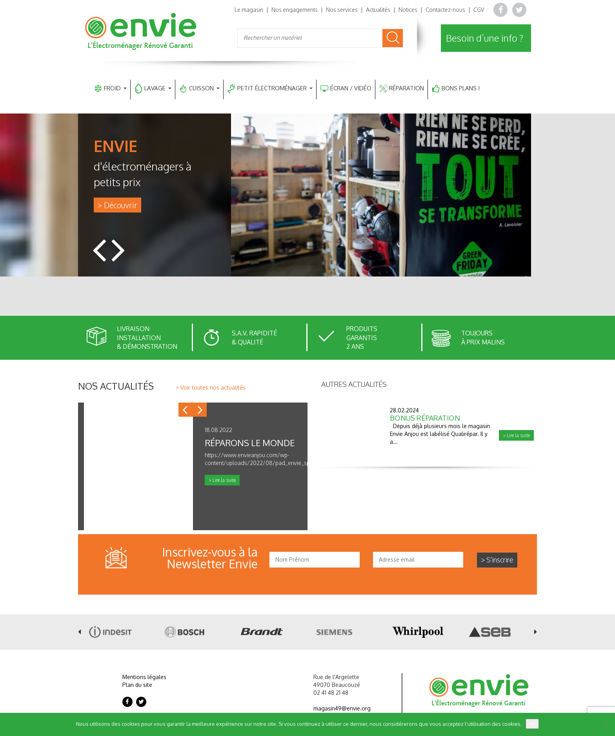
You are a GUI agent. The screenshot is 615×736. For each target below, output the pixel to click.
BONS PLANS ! (456, 88)
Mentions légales (144, 677)
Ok (532, 724)
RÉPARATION (401, 88)
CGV (478, 9)
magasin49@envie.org (342, 708)
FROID (110, 88)
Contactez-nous (445, 9)
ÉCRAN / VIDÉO (345, 89)
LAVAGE (153, 88)
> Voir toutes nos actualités (211, 387)
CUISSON (199, 88)
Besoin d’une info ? (484, 38)
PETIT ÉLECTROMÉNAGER (270, 88)
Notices (407, 9)
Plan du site (137, 684)
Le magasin (249, 9)
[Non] (605, 725)
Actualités (378, 9)
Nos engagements (294, 9)
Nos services (342, 9)
